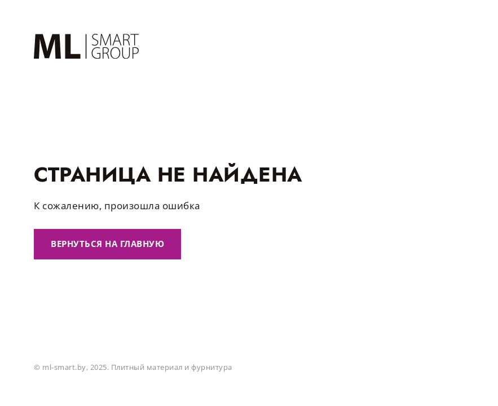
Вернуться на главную (107, 243)
